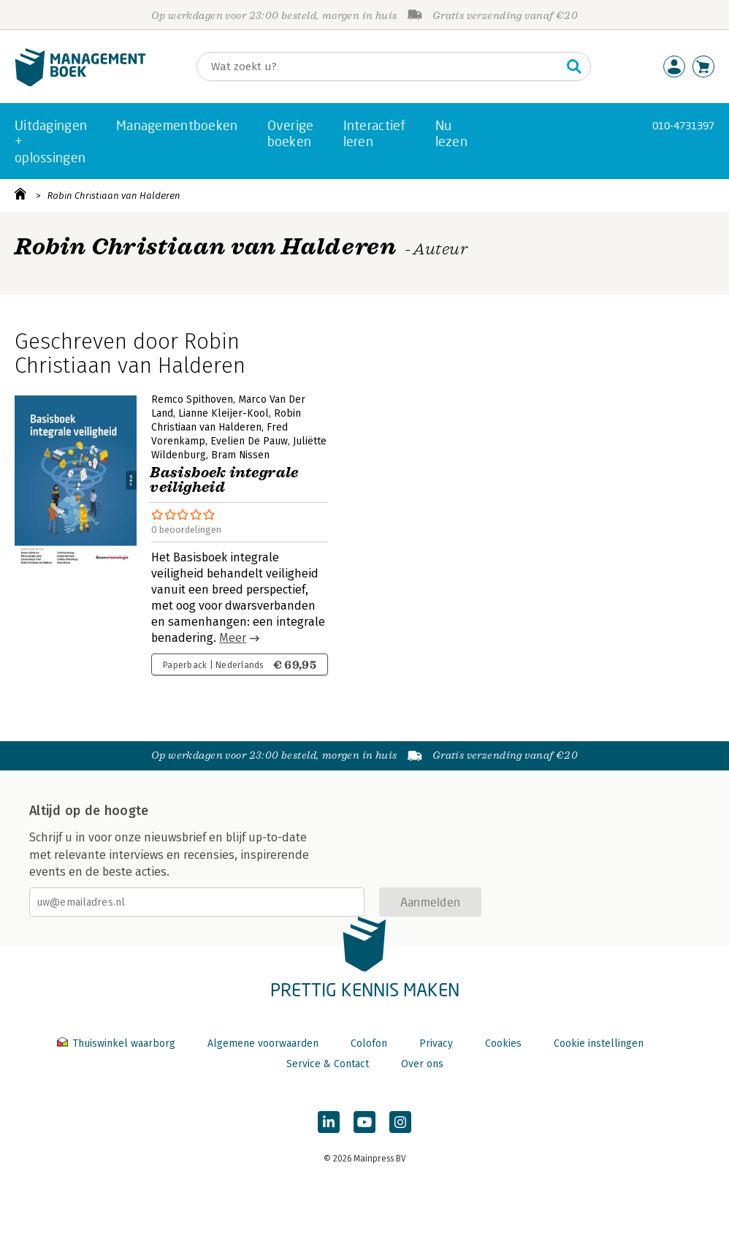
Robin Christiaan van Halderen (113, 195)
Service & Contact (327, 1064)
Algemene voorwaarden (262, 1043)
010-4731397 (683, 125)
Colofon (369, 1043)
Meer (232, 638)
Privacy (436, 1043)
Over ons (422, 1064)
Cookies (503, 1043)
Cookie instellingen (599, 1043)
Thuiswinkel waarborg (117, 1043)
